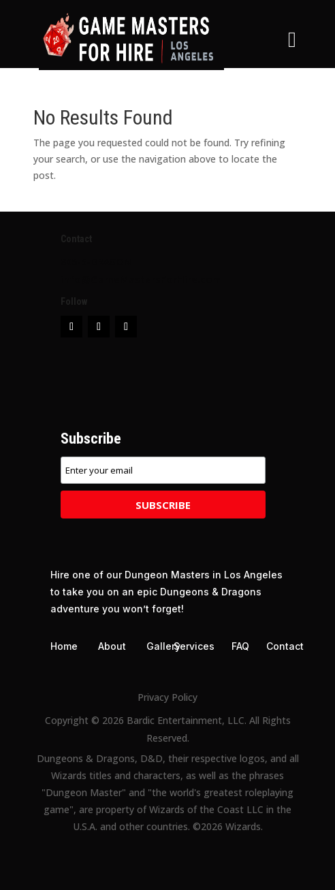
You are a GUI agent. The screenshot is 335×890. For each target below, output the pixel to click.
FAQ (240, 646)
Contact (285, 646)
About (112, 646)
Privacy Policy (167, 697)
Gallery (163, 646)
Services (194, 646)
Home (64, 646)
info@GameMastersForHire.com (141, 279)
